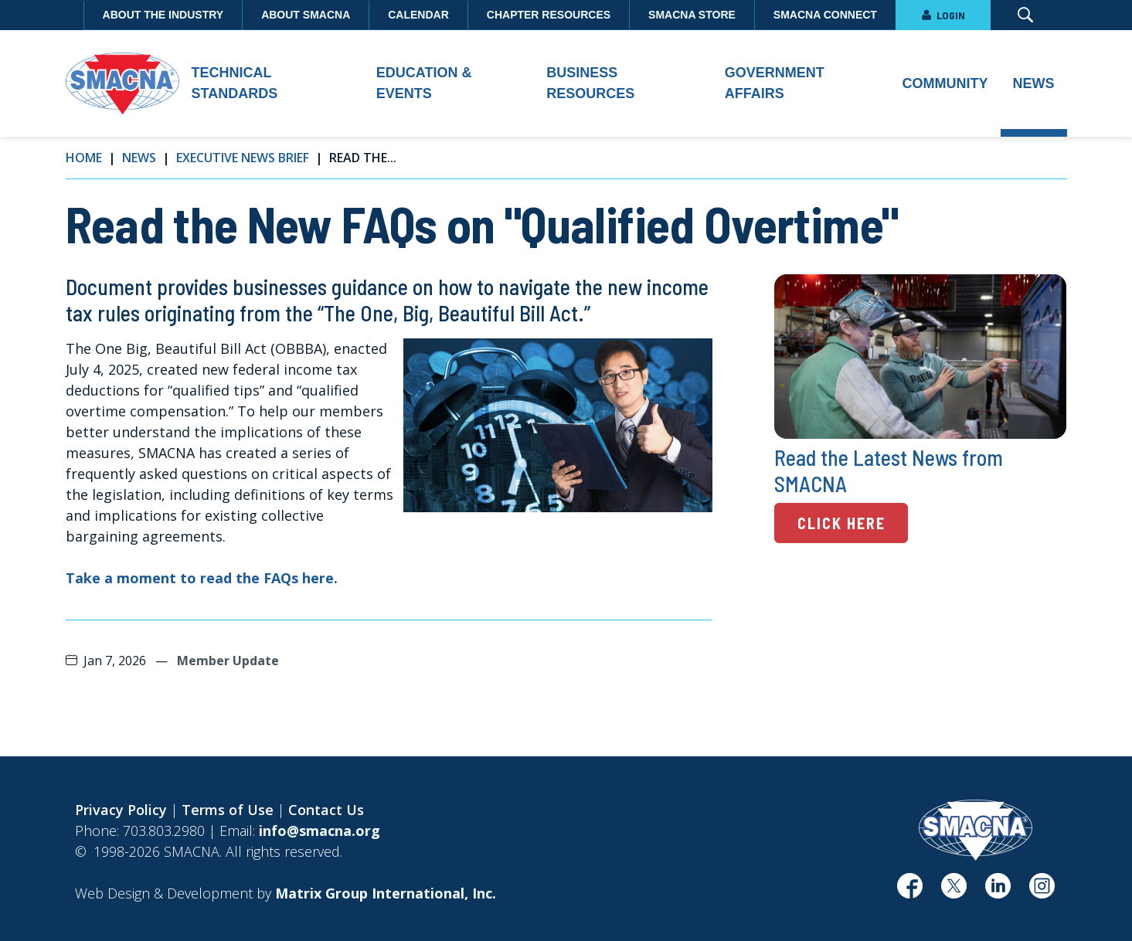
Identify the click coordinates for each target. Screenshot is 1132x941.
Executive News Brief (242, 157)
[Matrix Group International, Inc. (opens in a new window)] (385, 893)
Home (84, 157)
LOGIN (943, 15)
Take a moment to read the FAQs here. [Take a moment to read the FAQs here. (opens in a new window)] (202, 578)
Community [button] (945, 83)
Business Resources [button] (590, 83)
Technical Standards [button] (235, 83)
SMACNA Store (692, 14)
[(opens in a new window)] (910, 891)
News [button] (1034, 83)
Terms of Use (228, 809)
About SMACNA (305, 14)
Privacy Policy (121, 809)
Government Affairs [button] (774, 83)
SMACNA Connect (825, 14)
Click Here (841, 523)
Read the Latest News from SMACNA (888, 471)
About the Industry (163, 14)
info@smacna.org (319, 830)
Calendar (418, 14)
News (139, 157)
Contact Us (326, 809)
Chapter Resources (548, 14)
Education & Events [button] (424, 83)
